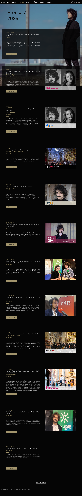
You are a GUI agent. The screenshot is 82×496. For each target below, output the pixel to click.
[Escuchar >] (11, 54)
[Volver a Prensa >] (41, 482)
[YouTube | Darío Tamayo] (79, 2)
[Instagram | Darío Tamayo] (72, 2)
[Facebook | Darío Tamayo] (70, 2)
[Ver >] (11, 468)
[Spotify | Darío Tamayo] (77, 2)
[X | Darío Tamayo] (74, 2)
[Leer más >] (11, 91)
